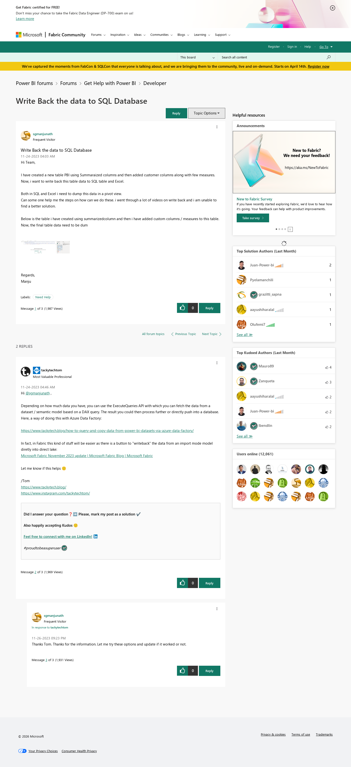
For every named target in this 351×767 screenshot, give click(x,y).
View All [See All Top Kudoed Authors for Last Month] (245, 436)
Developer (154, 82)
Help (307, 46)
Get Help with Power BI (110, 82)
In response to (50, 627)
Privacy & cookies (273, 734)
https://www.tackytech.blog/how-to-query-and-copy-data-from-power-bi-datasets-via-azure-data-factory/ (107, 430)
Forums (96, 34)
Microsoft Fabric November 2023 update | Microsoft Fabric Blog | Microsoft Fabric (87, 455)
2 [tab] (279, 229)
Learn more (25, 18)
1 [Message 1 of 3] (35, 308)
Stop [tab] (290, 229)
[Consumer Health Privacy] (79, 751)
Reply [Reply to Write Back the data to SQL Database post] (209, 308)
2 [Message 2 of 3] (35, 572)
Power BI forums (34, 82)
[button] (176, 113)
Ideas (138, 34)
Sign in (292, 46)
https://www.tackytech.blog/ (43, 487)
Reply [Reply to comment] (209, 583)
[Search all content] (276, 57)
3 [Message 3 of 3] (46, 660)
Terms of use (301, 734)
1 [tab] (276, 229)
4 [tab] (285, 229)
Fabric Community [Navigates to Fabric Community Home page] (67, 34)
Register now (318, 66)
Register (274, 46)
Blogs (181, 34)
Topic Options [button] (205, 113)
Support (220, 34)
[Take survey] (253, 218)
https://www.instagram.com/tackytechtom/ (55, 493)
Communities (159, 34)
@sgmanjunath (38, 393)
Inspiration (117, 34)
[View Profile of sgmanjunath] (43, 133)
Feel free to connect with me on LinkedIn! (58, 536)
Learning (200, 34)
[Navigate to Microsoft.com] (29, 34)
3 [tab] (282, 229)
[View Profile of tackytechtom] (51, 369)
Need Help (43, 297)
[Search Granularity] (197, 57)
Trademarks (324, 734)
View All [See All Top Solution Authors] (245, 334)
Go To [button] (324, 47)
